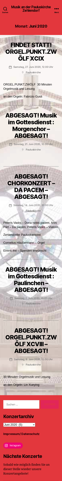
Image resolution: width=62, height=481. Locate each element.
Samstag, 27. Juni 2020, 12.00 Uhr (33, 66)
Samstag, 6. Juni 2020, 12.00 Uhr (33, 359)
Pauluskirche (33, 72)
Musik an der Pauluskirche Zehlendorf (31, 8)
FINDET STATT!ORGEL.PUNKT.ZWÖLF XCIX (31, 51)
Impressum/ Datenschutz (21, 434)
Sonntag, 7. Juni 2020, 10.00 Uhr (33, 298)
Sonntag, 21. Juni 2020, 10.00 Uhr (33, 144)
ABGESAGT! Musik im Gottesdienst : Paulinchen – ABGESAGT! (31, 279)
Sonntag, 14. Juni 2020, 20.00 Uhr (33, 205)
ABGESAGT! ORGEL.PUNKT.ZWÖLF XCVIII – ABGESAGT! (31, 340)
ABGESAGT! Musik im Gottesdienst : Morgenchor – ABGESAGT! (31, 125)
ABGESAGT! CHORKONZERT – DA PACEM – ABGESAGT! (31, 186)
